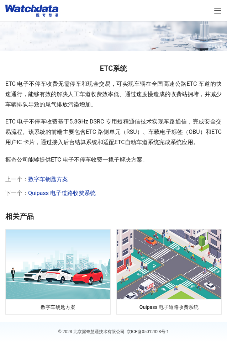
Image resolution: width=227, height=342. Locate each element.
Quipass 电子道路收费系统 (62, 193)
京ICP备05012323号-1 (148, 331)
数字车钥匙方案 (48, 179)
